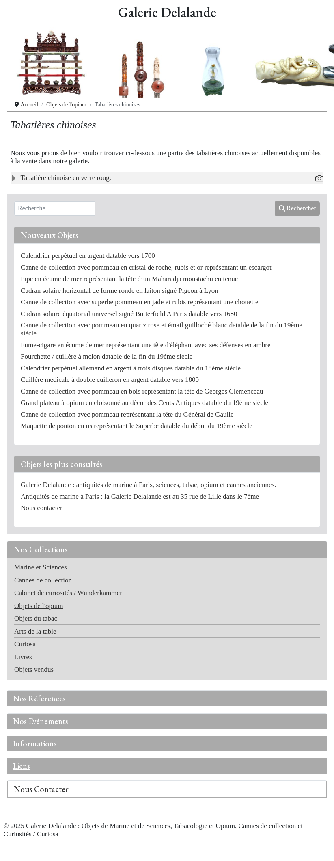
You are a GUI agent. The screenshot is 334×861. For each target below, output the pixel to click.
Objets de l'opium (38, 606)
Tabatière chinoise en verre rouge (67, 178)
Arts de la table (35, 631)
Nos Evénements (40, 721)
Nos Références (39, 698)
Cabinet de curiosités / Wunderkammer (68, 593)
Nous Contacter (41, 789)
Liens (21, 766)
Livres (23, 657)
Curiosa (25, 644)
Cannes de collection (43, 580)
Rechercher (297, 208)
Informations (35, 743)
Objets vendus (34, 669)
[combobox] (54, 208)
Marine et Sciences (40, 567)
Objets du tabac (35, 618)
